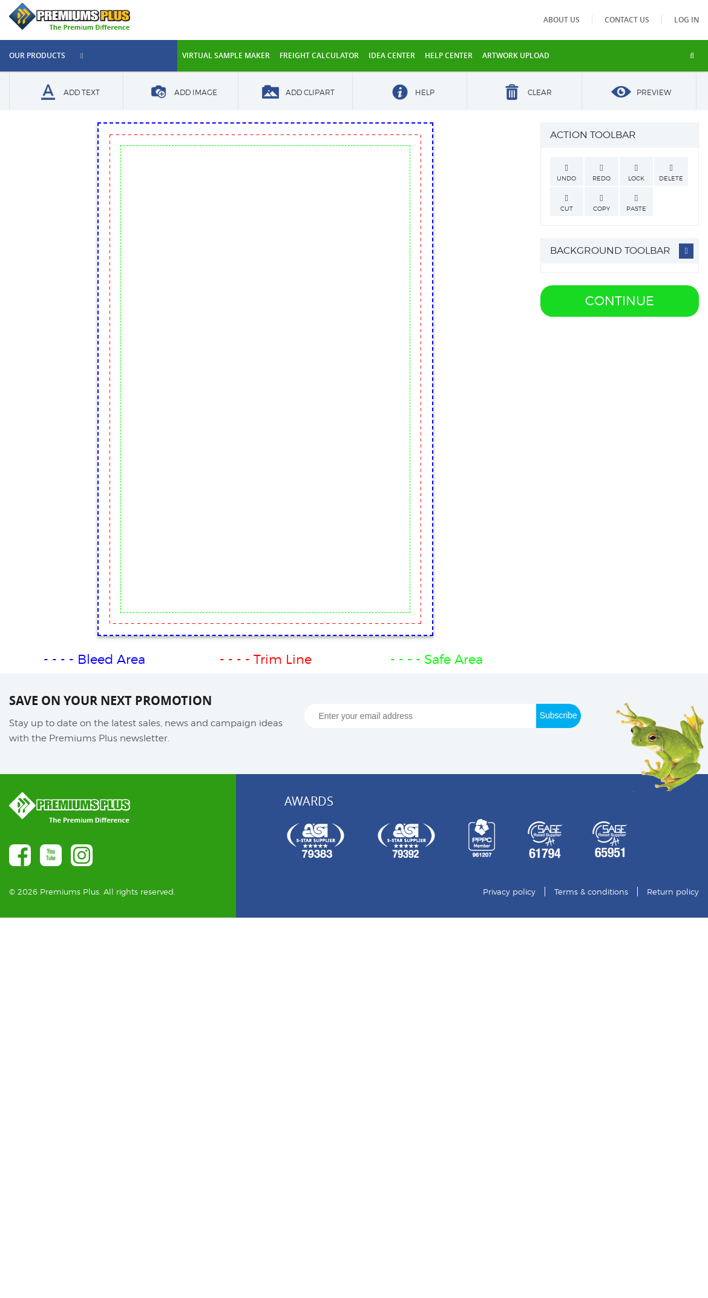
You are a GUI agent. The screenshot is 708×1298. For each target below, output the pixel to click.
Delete (671, 173)
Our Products (46, 55)
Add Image (180, 93)
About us (566, 20)
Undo (567, 173)
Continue (619, 300)
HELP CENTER (449, 55)
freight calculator (319, 55)
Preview (638, 93)
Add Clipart (295, 93)
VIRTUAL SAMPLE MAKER (226, 55)
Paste (636, 203)
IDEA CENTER (392, 55)
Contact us (628, 20)
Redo (601, 173)
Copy (601, 203)
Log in (686, 20)
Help (409, 93)
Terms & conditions (591, 891)
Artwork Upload (515, 55)
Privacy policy (509, 891)
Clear (524, 93)
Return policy (673, 891)
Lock (636, 173)
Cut (567, 203)
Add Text (66, 93)
